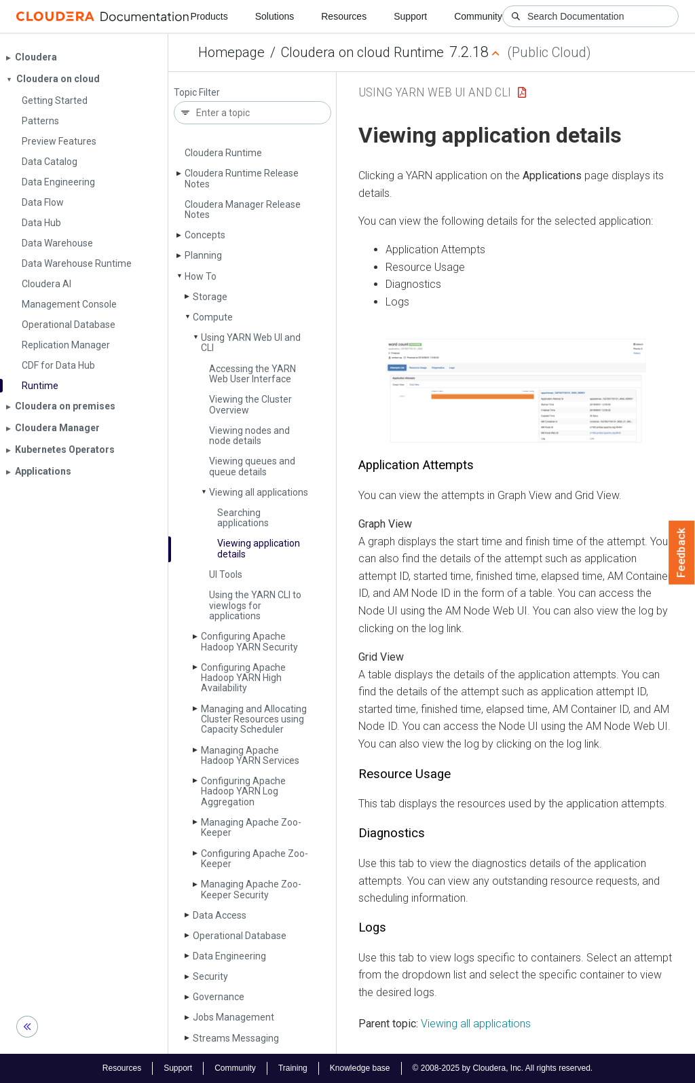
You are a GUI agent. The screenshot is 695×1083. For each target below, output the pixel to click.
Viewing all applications (258, 492)
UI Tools (225, 574)
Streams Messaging (236, 1038)
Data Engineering (229, 956)
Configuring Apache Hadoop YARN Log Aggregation (243, 791)
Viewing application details (258, 548)
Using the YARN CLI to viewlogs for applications (255, 605)
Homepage (231, 52)
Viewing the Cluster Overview (250, 404)
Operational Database (239, 935)
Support (410, 16)
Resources (344, 16)
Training (292, 1068)
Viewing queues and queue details (252, 466)
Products (208, 16)
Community (478, 16)
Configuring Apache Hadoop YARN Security (249, 641)
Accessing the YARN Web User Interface (252, 373)
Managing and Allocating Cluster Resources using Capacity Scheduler (254, 719)
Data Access (219, 915)
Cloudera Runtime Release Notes (242, 178)
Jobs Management (233, 1017)
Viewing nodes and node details (249, 435)
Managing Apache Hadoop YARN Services (250, 755)
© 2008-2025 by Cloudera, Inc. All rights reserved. (503, 1068)
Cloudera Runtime (223, 152)
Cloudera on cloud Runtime (362, 52)
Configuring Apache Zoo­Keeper (254, 858)
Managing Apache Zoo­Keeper (251, 827)
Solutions (275, 16)
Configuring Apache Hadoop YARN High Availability (243, 678)
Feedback (681, 553)
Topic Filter (197, 93)
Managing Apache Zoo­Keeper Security (251, 889)
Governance (218, 996)
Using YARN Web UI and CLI (251, 342)
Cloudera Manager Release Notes (243, 209)
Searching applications (243, 517)
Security (210, 976)
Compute (213, 317)
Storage (210, 296)
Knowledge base (360, 1068)
